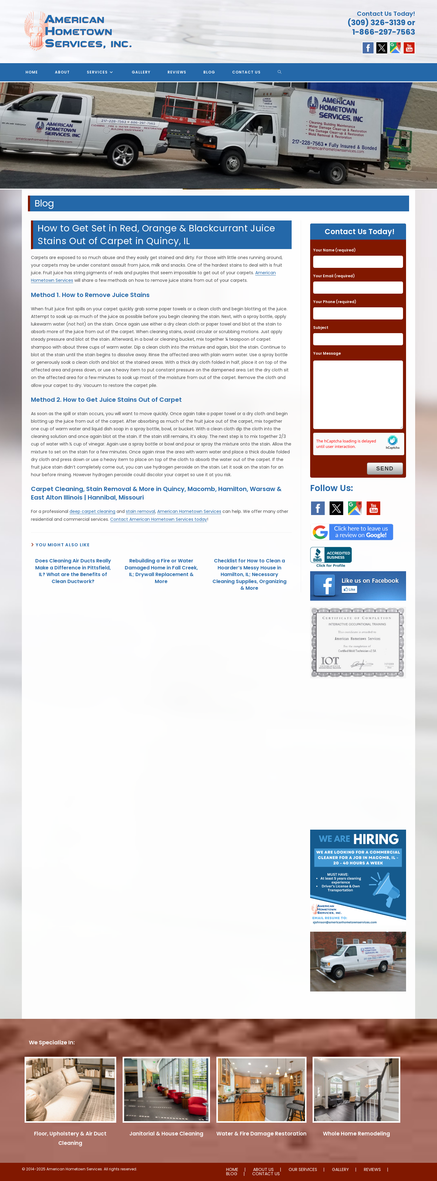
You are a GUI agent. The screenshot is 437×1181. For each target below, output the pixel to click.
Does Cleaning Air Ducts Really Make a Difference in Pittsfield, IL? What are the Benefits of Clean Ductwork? (73, 571)
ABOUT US (263, 1169)
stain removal (140, 511)
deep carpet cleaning (92, 511)
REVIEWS (372, 1169)
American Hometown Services (189, 511)
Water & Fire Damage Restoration (261, 1133)
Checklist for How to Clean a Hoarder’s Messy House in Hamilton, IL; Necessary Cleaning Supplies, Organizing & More (249, 575)
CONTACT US (266, 1174)
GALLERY (340, 1169)
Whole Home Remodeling (356, 1133)
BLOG (231, 1174)
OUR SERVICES (303, 1169)
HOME (232, 1169)
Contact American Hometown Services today (158, 519)
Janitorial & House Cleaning (166, 1133)
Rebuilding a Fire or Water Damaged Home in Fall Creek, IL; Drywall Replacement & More (161, 571)
